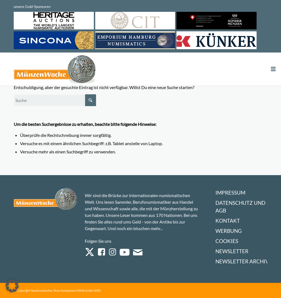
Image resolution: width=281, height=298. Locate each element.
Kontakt (227, 220)
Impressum (230, 192)
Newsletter (231, 251)
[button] (12, 286)
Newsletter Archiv (242, 261)
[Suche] (55, 100)
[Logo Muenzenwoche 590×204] (55, 70)
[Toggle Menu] (273, 69)
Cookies (226, 241)
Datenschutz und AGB (240, 207)
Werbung (228, 231)
